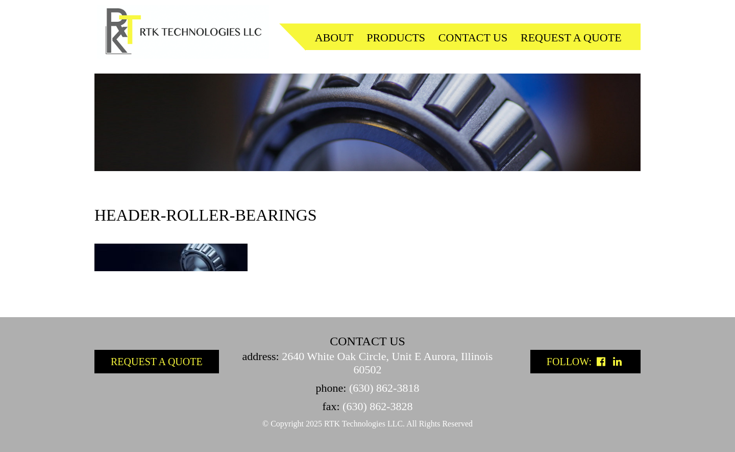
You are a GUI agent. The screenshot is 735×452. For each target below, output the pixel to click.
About (334, 37)
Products (395, 37)
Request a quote (571, 37)
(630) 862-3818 (384, 388)
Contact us (472, 37)
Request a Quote (157, 361)
